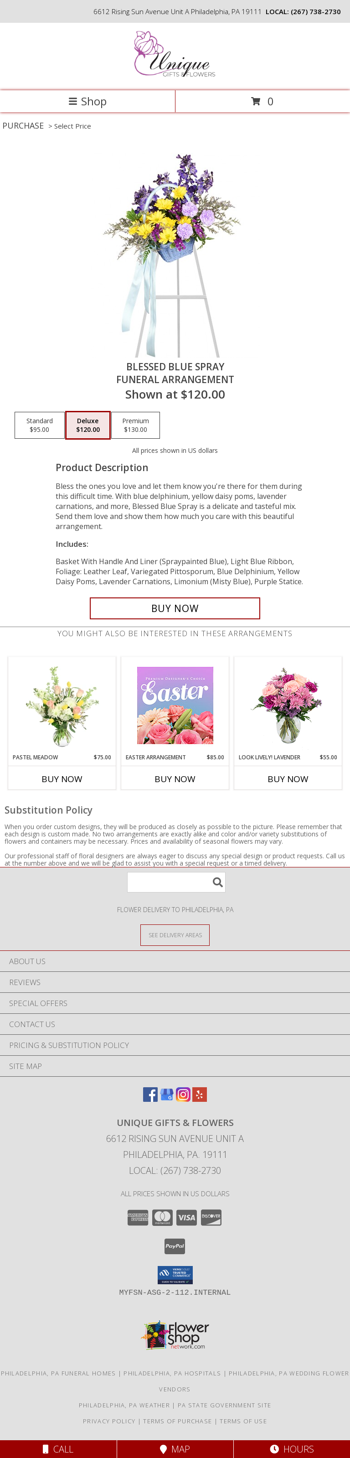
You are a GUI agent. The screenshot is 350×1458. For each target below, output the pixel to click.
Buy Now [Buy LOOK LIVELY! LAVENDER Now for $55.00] (288, 779)
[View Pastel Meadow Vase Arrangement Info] (62, 705)
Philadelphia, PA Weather (124, 1405)
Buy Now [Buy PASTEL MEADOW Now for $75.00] (61, 779)
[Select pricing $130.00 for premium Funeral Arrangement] (136, 425)
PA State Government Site (224, 1405)
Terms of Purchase (177, 1421)
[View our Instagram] (183, 1099)
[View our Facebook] (150, 1099)
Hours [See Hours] (292, 1449)
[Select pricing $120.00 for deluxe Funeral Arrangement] (88, 425)
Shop (87, 101)
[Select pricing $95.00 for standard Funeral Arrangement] (39, 425)
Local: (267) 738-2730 (175, 1170)
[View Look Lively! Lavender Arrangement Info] (288, 705)
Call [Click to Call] (58, 1449)
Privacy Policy (109, 1421)
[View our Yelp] (199, 1099)
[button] (175, 1275)
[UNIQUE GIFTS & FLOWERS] (175, 77)
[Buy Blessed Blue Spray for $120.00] (175, 608)
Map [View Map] (175, 1449)
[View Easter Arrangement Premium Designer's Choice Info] (175, 705)
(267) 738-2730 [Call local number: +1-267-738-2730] (316, 11)
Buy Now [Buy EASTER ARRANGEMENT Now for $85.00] (175, 779)
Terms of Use (243, 1421)
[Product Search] (176, 882)
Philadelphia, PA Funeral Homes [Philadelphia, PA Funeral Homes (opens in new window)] (58, 1373)
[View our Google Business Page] (167, 1099)
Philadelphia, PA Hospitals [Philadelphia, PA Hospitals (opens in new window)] (172, 1373)
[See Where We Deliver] (175, 934)
